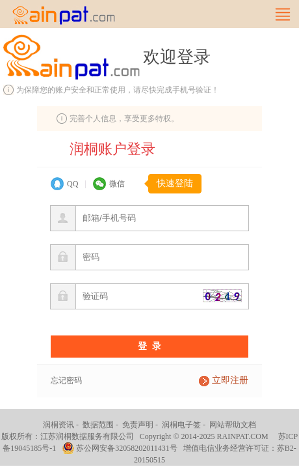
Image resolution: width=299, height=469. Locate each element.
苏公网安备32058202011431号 (126, 448)
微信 (117, 183)
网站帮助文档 (232, 424)
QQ (72, 183)
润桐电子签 (181, 424)
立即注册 (230, 380)
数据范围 (98, 424)
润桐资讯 (58, 424)
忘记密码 (66, 380)
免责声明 (137, 424)
